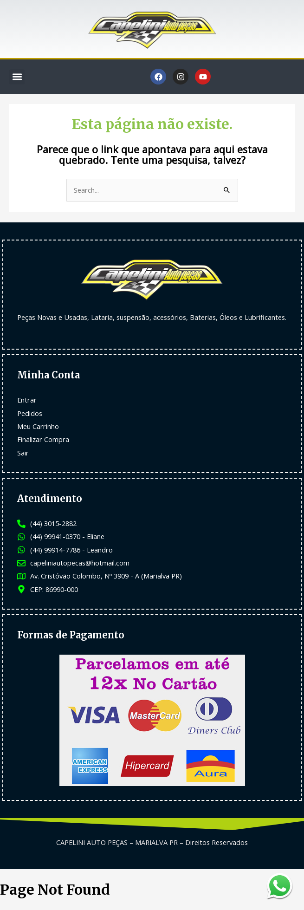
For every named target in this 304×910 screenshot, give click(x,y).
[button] (17, 76)
